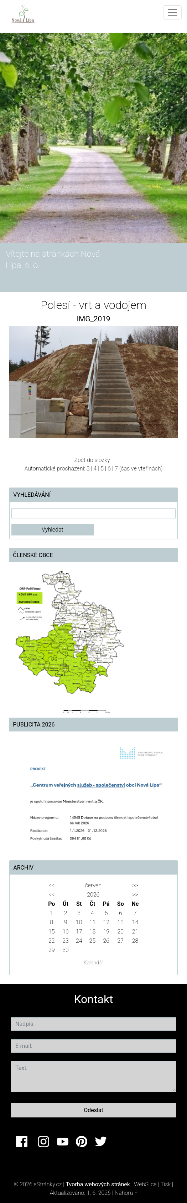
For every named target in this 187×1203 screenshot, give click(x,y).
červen (93, 885)
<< (51, 885)
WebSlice (145, 1184)
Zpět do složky (92, 460)
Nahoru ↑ (126, 1193)
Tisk (165, 1184)
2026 (93, 894)
